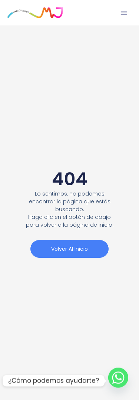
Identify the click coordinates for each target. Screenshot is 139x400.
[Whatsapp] (118, 381)
